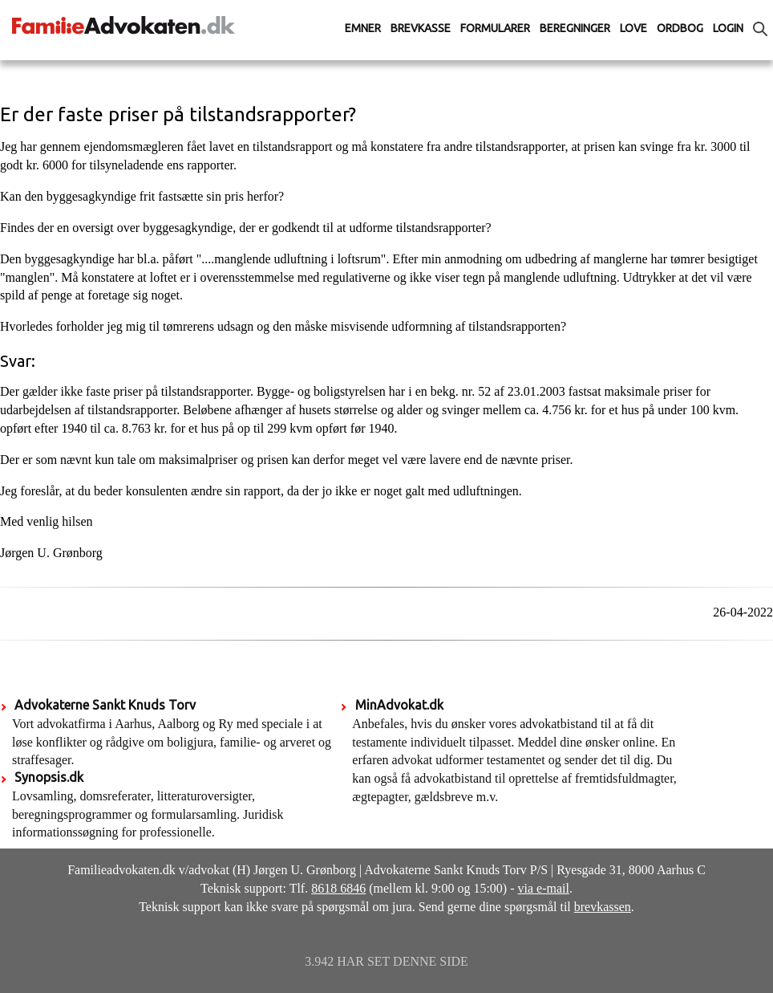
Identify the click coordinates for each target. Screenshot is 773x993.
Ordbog (680, 28)
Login (728, 28)
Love (633, 28)
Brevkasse (421, 28)
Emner (363, 28)
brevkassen (602, 907)
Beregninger (575, 28)
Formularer (495, 28)
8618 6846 (338, 888)
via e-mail (543, 888)
